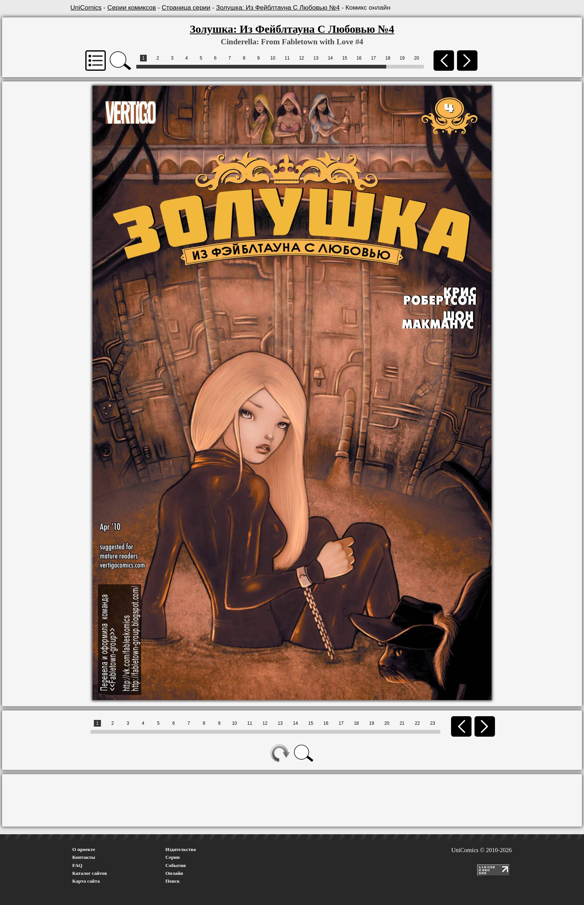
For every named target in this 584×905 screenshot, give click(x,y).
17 (373, 58)
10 (272, 58)
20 (416, 58)
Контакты (83, 857)
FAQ (77, 865)
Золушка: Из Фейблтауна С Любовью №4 (278, 7)
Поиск (172, 881)
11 (287, 58)
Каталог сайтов (89, 873)
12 (301, 58)
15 (344, 58)
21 (402, 723)
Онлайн (174, 873)
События (175, 865)
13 (316, 58)
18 (387, 58)
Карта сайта (86, 881)
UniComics (86, 7)
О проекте (83, 849)
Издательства (180, 849)
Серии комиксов (131, 7)
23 (432, 723)
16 (358, 58)
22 (417, 723)
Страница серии (186, 7)
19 (402, 58)
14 (330, 58)
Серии (172, 857)
